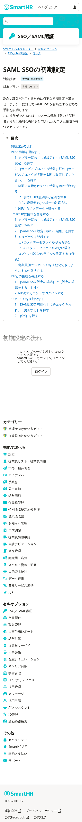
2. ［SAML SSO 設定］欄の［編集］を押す (45, 231)
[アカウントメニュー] (75, 7)
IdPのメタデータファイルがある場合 (44, 242)
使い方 (37, 53)
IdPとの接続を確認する (27, 276)
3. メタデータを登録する (32, 236)
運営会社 (13, 811)
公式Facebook (17, 817)
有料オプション (47, 49)
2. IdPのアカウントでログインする (39, 293)
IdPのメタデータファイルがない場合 (44, 248)
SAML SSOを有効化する (27, 299)
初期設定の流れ (22, 146)
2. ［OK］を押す (26, 316)
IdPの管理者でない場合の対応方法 (43, 203)
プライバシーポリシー (43, 811)
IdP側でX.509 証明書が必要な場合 (43, 197)
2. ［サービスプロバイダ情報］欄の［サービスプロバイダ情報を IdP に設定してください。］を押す (45, 174)
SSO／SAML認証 (18, 53)
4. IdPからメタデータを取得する (38, 208)
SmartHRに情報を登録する (30, 214)
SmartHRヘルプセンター (18, 49)
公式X (40, 817)
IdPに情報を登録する (26, 152)
